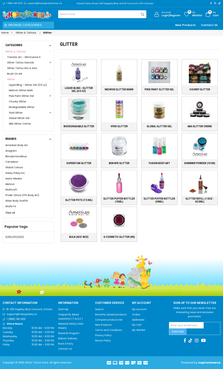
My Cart (137, 325)
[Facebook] (211, 3)
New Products (185, 25)
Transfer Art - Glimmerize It (24, 57)
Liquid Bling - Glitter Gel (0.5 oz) (28, 85)
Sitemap (63, 309)
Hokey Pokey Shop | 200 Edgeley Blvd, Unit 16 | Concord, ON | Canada (115, 3)
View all (10, 212)
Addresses (138, 319)
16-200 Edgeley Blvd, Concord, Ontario (29, 309)
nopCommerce (209, 363)
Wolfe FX (10, 206)
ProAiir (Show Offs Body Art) (22, 195)
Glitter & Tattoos (15, 51)
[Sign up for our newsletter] (186, 325)
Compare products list (108, 319)
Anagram (11, 151)
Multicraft (11, 189)
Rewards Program (68, 333)
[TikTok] (219, 3)
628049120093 (14, 237)
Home (5, 32)
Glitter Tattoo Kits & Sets (22, 68)
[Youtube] (203, 340)
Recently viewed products (111, 314)
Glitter (11, 79)
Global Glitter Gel (19, 118)
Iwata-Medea (13, 178)
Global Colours (14, 167)
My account (139, 309)
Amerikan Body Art (16, 145)
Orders (136, 314)
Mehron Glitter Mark (21, 90)
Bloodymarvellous (16, 156)
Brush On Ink (14, 73)
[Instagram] (215, 3)
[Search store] (102, 14)
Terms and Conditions (108, 330)
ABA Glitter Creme (20, 123)
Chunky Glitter (17, 101)
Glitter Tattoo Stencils (20, 62)
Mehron (10, 184)
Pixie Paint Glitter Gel (21, 96)
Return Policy (103, 340)
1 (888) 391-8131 (16, 319)
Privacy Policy (103, 335)
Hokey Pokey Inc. (15, 173)
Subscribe (178, 331)
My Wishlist (138, 330)
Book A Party (65, 343)
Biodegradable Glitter (21, 107)
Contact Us (209, 25)
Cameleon (11, 162)
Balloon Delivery (67, 338)
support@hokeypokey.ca (22, 314)
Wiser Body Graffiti (16, 200)
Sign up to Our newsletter (194, 303)
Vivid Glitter (16, 112)
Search (99, 309)
